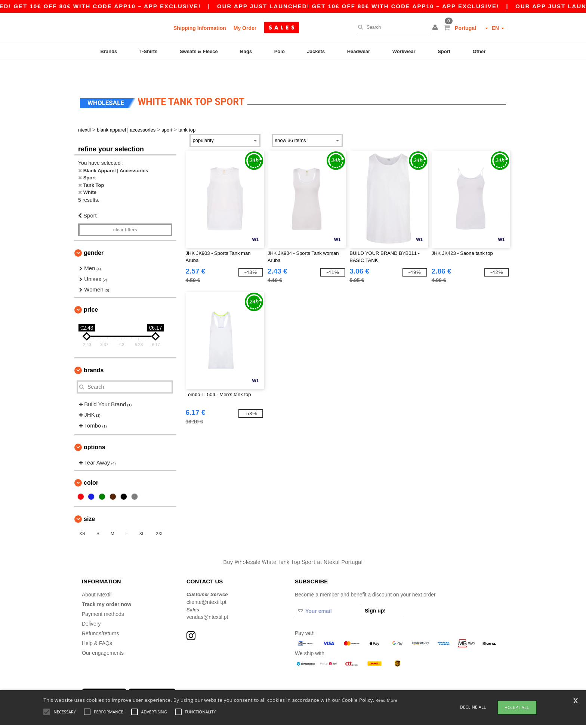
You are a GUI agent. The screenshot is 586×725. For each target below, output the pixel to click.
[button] (436, 28)
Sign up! (375, 588)
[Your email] (327, 588)
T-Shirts (148, 51)
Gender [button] (94, 230)
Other (479, 51)
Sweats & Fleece (199, 51)
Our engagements (103, 630)
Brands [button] (94, 348)
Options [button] (94, 425)
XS (82, 511)
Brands (109, 51)
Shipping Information (199, 28)
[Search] (391, 27)
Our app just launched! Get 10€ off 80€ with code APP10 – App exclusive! (398, 6)
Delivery (91, 601)
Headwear (358, 51)
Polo (279, 51)
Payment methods (103, 592)
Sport (444, 51)
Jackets (316, 51)
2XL (160, 511)
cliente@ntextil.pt (206, 580)
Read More (387, 700)
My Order (245, 28)
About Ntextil (96, 572)
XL (142, 511)
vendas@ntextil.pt (207, 595)
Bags (246, 51)
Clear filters (125, 207)
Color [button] (91, 460)
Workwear (404, 51)
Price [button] (91, 287)
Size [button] (89, 496)
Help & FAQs (97, 621)
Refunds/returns (100, 611)
